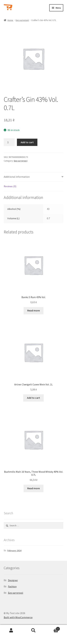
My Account (11, 630)
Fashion (12, 586)
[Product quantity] (9, 142)
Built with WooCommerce (18, 617)
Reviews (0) (10, 186)
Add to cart (27, 142)
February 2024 (14, 550)
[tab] (33, 177)
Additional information (17, 176)
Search (33, 630)
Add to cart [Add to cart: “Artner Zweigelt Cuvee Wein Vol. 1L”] (33, 397)
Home (10, 20)
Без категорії (22, 20)
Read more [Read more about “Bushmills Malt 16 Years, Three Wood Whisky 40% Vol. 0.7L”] (33, 488)
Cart (52, 628)
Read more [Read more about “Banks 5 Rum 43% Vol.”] (33, 310)
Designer (13, 580)
